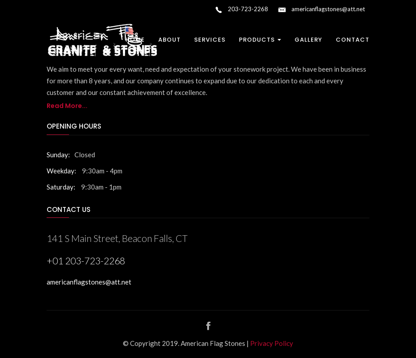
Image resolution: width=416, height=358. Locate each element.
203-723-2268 (242, 9)
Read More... (67, 105)
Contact (352, 39)
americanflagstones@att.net (321, 9)
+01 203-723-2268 (86, 260)
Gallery (308, 39)
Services (209, 39)
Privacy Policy (271, 343)
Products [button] (260, 39)
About (169, 39)
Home (135, 39)
